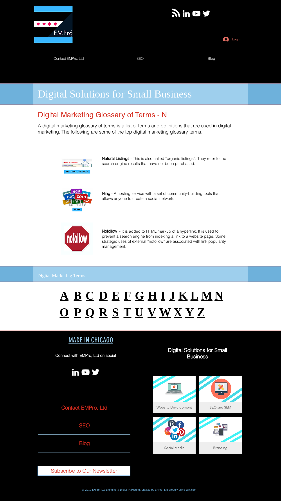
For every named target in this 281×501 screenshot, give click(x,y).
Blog (84, 443)
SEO (84, 425)
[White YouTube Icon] (196, 13)
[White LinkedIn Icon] (186, 13)
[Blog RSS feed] (176, 13)
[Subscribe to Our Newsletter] (84, 471)
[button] (174, 394)
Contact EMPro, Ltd (84, 408)
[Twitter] (206, 13)
